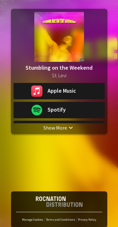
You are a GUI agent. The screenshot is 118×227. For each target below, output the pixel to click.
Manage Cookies (32, 220)
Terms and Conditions (60, 220)
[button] (59, 91)
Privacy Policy (87, 220)
